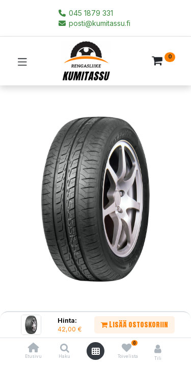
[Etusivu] (33, 348)
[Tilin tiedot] (157, 349)
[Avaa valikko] (96, 351)
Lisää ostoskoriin (134, 324)
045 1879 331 (85, 13)
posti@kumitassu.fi (94, 23)
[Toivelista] (126, 348)
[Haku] (64, 348)
